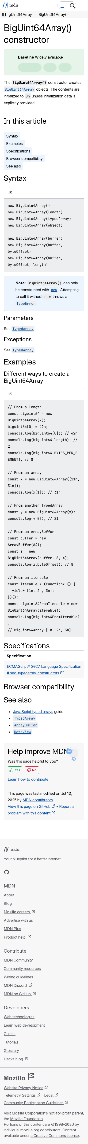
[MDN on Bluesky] (15, 872)
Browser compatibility (24, 158)
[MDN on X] (23, 872)
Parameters (19, 318)
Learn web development (24, 1025)
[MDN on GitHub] (6, 872)
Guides (9, 1033)
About (9, 895)
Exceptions (18, 339)
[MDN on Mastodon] (32, 872)
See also (13, 166)
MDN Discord (16, 985)
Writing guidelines (18, 977)
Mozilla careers (17, 912)
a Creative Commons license (55, 1135)
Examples (14, 143)
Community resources (22, 968)
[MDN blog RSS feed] (40, 872)
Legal (49, 1095)
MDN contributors (38, 800)
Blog (8, 903)
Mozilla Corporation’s (30, 1113)
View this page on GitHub (29, 806)
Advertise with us (18, 920)
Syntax (12, 136)
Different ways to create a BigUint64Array (37, 377)
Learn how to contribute (28, 779)
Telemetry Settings (20, 1095)
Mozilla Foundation (26, 1118)
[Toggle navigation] (82, 5)
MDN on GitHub (18, 994)
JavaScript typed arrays (33, 711)
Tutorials (11, 1042)
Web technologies (19, 1016)
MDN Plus (12, 928)
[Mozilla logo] (19, 1076)
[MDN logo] (13, 849)
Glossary (11, 1050)
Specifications (18, 151)
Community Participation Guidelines (34, 1102)
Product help (15, 937)
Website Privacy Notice (23, 1087)
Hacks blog (14, 1059)
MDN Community (18, 960)
